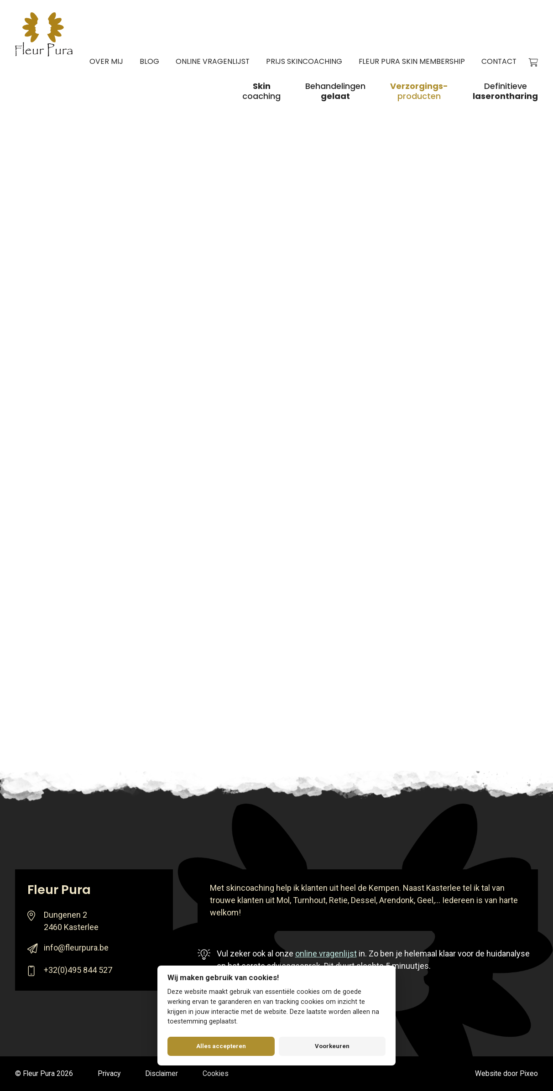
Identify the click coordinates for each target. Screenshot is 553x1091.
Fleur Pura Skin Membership (412, 62)
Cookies (216, 1073)
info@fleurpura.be (76, 947)
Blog (149, 62)
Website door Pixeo (506, 1073)
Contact (498, 62)
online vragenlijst (326, 953)
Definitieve (505, 91)
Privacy (109, 1073)
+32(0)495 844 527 (78, 970)
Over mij (106, 62)
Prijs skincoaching (304, 62)
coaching (261, 91)
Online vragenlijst (213, 62)
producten (419, 91)
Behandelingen (335, 91)
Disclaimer (161, 1073)
